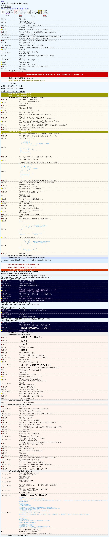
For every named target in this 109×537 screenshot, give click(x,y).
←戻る (3, 1)
